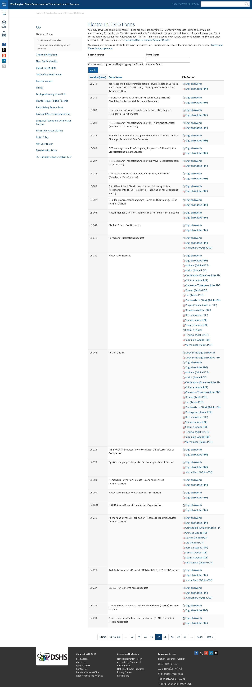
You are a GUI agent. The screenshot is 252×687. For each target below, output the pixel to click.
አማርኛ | (173, 678)
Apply (93, 70)
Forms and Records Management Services (54, 47)
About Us (81, 662)
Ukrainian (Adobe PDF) (197, 339)
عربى (161, 668)
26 (152, 636)
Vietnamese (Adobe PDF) (198, 344)
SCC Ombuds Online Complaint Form (54, 156)
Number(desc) (98, 77)
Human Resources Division (49, 130)
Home (38, 13)
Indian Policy (42, 137)
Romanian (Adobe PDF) (198, 310)
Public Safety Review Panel (49, 107)
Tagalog (162, 683)
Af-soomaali (164, 673)
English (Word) (193, 83)
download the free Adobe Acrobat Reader (147, 40)
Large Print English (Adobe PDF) (203, 357)
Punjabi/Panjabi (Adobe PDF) (201, 305)
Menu (4, 13)
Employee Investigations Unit (51, 94)
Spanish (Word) (193, 329)
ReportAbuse (4, 34)
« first (102, 636)
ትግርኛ (183, 683)
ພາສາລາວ (173, 683)
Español (171, 658)
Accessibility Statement (129, 662)
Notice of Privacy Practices (130, 668)
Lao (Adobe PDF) (194, 295)
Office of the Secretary (53, 13)
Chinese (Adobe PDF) (196, 280)
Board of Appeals (44, 81)
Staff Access (82, 658)
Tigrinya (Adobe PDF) (197, 334)
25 (145, 636)
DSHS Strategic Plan (46, 67)
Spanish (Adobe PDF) (196, 325)
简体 (160, 663)
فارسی (181, 678)
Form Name (152, 54)
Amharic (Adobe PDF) (197, 265)
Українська (177, 673)
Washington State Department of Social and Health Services (44, 4)
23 (132, 636)
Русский (180, 658)
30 (178, 636)
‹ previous (115, 636)
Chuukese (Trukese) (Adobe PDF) (203, 285)
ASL (189, 683)
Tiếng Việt (163, 678)
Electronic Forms (44, 34)
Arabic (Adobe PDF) (195, 270)
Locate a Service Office (87, 672)
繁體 (167, 663)
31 (185, 636)
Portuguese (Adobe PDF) (198, 412)
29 (172, 636)
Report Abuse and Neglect (89, 675)
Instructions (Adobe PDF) (198, 247)
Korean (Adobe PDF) (196, 290)
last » (210, 636)
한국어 (174, 663)
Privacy (39, 87)
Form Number (96, 54)
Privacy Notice (124, 672)
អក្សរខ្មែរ (169, 668)
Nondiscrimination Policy (129, 658)
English (162, 658)
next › (200, 636)
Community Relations (46, 54)
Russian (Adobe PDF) (196, 315)
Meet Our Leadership (46, 61)
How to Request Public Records (52, 100)
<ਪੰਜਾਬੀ (178, 668)
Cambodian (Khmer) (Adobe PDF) (203, 275)
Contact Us (82, 668)
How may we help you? (185, 3)
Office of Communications (49, 74)
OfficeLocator (4, 24)
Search (247, 4)
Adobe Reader (124, 665)
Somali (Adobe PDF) (196, 320)
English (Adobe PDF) (196, 88)
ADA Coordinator (44, 143)
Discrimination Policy (46, 150)
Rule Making (123, 675)
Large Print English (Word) (200, 352)
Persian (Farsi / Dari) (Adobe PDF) (203, 300)
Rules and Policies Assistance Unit (53, 114)
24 (139, 636)
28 (165, 636)
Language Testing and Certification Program (54, 122)
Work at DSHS (83, 665)
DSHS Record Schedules (49, 40)
